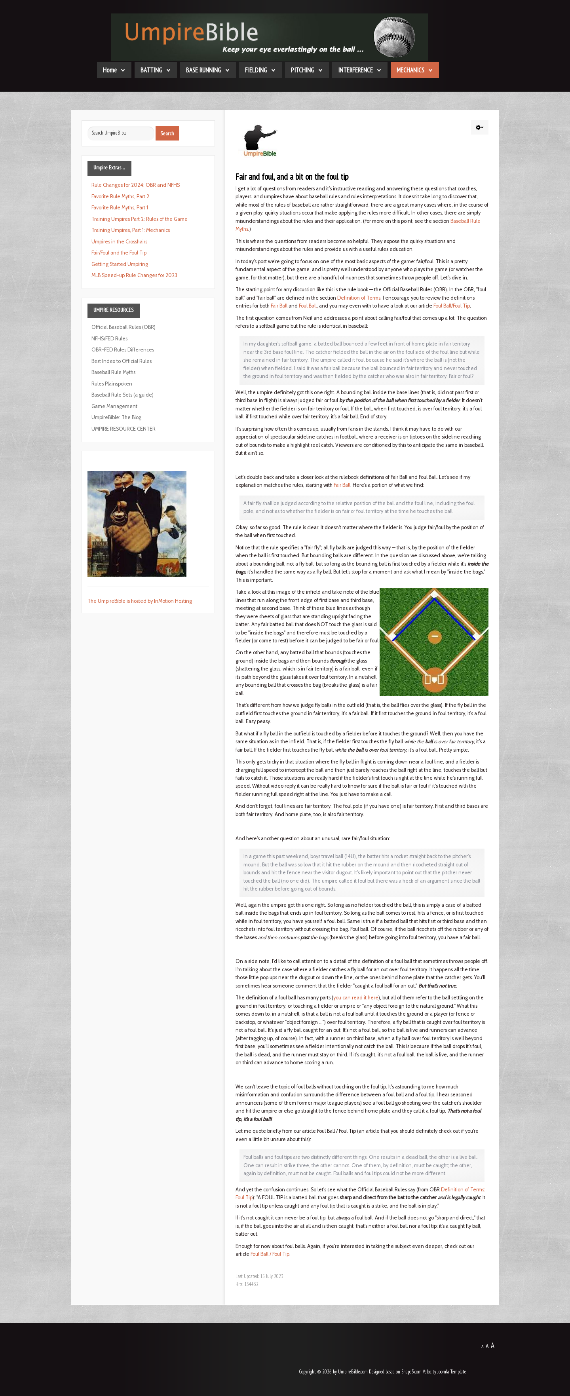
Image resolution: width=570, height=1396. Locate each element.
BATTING (151, 70)
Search (167, 133)
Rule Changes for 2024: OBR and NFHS (135, 185)
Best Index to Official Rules (121, 361)
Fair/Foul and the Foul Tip (118, 253)
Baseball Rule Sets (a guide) (122, 395)
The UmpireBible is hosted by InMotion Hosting (139, 601)
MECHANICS (410, 70)
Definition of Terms (358, 298)
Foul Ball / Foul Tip (270, 1254)
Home (110, 70)
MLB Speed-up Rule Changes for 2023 (134, 275)
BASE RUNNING (203, 70)
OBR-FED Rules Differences (122, 350)
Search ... (87, 126)
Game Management (114, 406)
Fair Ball (279, 306)
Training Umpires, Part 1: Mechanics (130, 230)
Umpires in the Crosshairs (119, 242)
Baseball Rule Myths (113, 372)
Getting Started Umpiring (119, 264)
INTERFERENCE (355, 70)
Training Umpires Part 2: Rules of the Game (139, 219)
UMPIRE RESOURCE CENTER (123, 429)
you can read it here (355, 998)
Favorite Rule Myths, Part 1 (119, 208)
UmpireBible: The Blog (116, 417)
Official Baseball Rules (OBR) (123, 327)
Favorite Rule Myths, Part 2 (120, 196)
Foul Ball (308, 306)
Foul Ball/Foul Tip (451, 306)
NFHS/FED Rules (109, 339)
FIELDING (256, 70)
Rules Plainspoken (111, 384)
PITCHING (302, 70)
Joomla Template (451, 1371)
